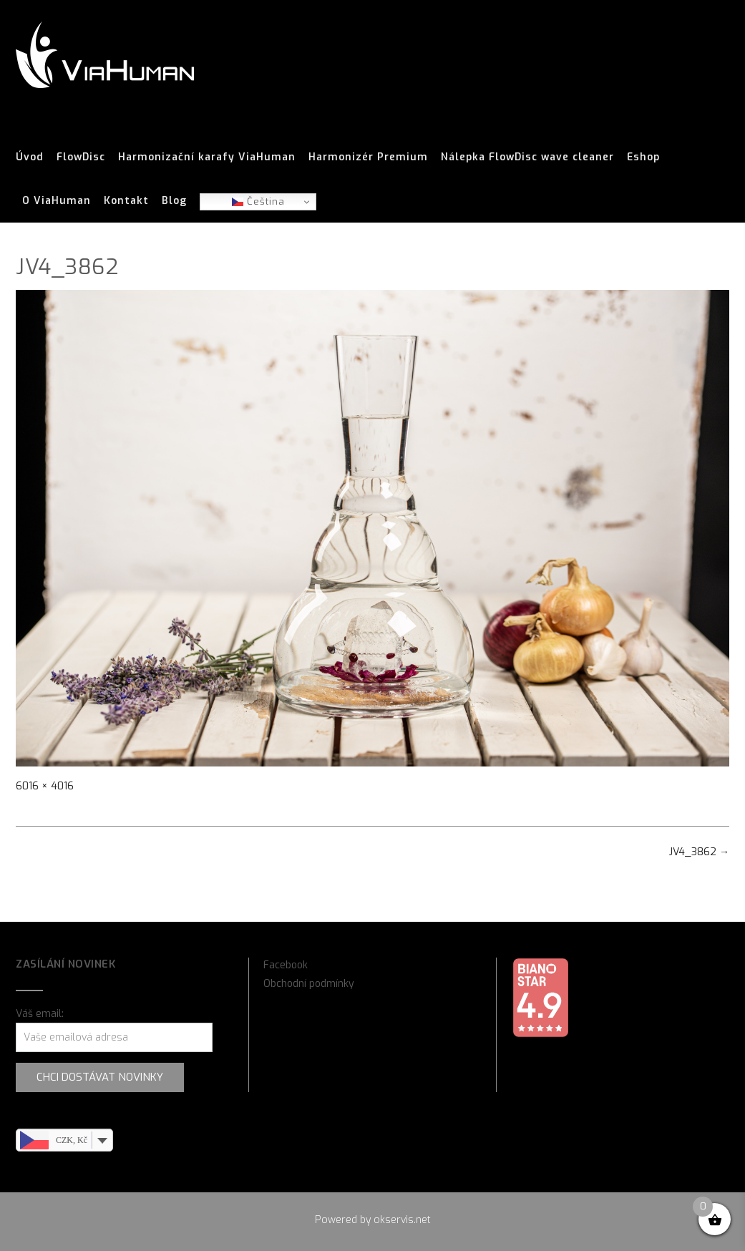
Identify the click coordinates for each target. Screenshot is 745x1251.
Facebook (285, 965)
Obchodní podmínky (308, 983)
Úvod (30, 157)
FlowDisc (81, 157)
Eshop (643, 157)
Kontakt (126, 201)
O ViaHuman (56, 201)
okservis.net (402, 1220)
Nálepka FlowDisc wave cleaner (527, 157)
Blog (174, 201)
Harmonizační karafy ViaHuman (207, 157)
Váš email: (40, 1014)
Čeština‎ (258, 201)
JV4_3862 (699, 852)
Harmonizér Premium (368, 157)
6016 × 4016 (45, 786)
